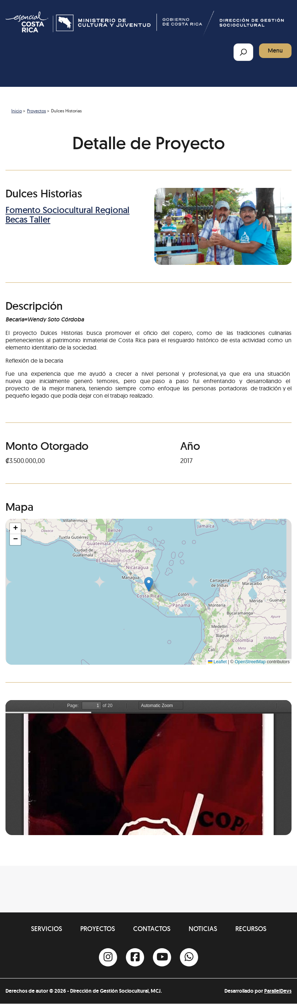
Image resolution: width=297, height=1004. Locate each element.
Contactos (151, 928)
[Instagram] (108, 957)
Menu (275, 50)
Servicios (46, 928)
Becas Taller (27, 219)
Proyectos (36, 110)
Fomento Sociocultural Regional (67, 210)
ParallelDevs (278, 991)
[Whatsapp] (189, 957)
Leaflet (217, 661)
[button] (148, 584)
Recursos (250, 928)
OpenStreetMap (250, 661)
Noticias (203, 928)
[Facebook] (135, 957)
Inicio (16, 110)
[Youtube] (162, 957)
